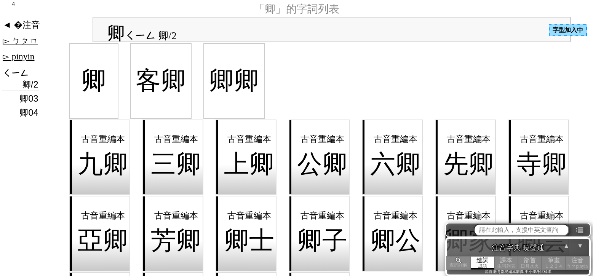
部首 (530, 263)
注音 (577, 263)
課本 (506, 263)
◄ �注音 (21, 25)
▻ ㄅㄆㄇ (20, 41)
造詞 (482, 263)
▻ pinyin (19, 56)
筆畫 (553, 263)
